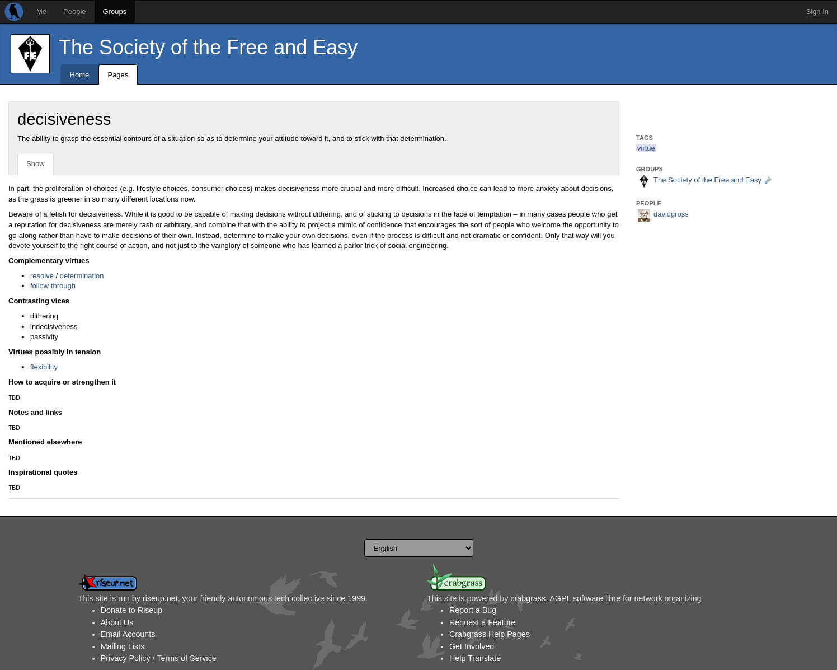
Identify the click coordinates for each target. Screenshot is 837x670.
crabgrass (528, 598)
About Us (117, 622)
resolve (42, 275)
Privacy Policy (126, 658)
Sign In (817, 11)
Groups (115, 11)
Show (35, 164)
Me (41, 11)
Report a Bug (472, 610)
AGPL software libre (584, 598)
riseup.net (160, 598)
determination (82, 275)
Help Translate (475, 658)
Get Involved (471, 646)
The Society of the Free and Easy (208, 47)
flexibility (44, 367)
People (74, 11)
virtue (646, 148)
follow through (53, 286)
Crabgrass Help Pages (489, 634)
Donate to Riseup (131, 610)
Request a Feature (482, 622)
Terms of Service (186, 658)
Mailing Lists (123, 646)
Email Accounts (128, 634)
